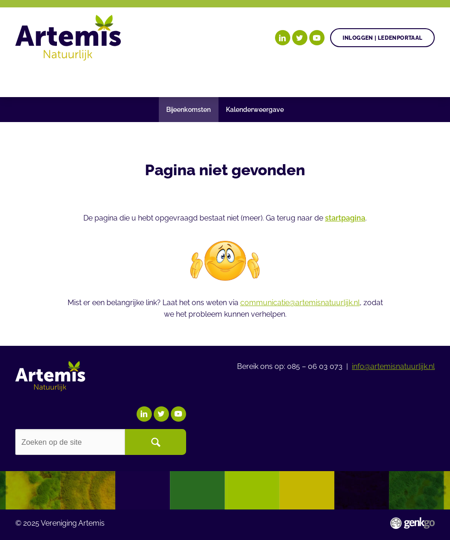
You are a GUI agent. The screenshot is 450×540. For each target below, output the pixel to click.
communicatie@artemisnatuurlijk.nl (300, 302)
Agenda (209, 78)
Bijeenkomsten (188, 109)
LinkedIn (282, 37)
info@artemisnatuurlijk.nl (393, 366)
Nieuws (257, 78)
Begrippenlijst (320, 78)
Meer (383, 78)
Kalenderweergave (255, 109)
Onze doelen (71, 78)
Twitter (299, 37)
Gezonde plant (145, 78)
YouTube (317, 37)
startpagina (345, 218)
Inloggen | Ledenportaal (383, 37)
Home (26, 78)
